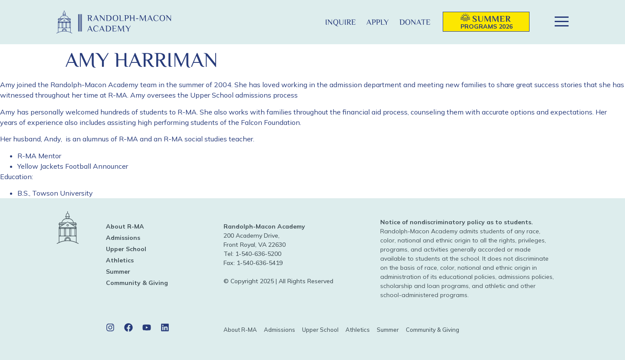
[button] (306, 22)
